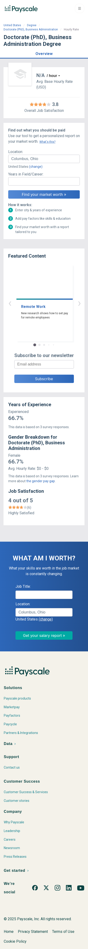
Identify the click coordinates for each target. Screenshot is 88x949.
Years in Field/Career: (25, 174)
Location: (15, 152)
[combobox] (44, 159)
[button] (44, 52)
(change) (35, 166)
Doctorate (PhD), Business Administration (31, 29)
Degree (31, 25)
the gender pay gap (40, 481)
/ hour (52, 76)
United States (12, 25)
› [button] (49, 303)
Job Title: (23, 586)
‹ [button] (38, 303)
